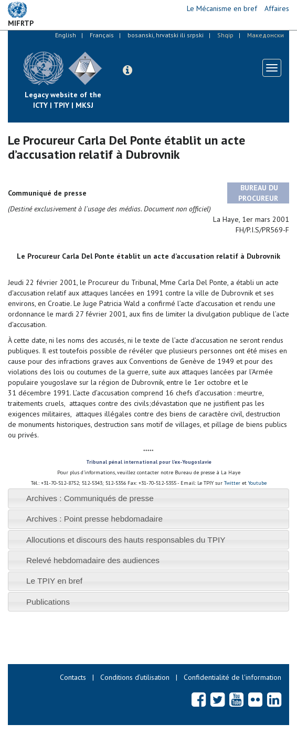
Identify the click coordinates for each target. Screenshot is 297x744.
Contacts (73, 677)
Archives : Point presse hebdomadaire (94, 518)
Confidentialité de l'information (232, 677)
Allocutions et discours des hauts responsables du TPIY (126, 539)
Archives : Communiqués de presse (90, 498)
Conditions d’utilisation (134, 677)
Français (102, 35)
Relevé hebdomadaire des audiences (93, 560)
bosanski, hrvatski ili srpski (166, 35)
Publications (48, 601)
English (65, 35)
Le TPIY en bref (54, 580)
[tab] (148, 498)
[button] (127, 70)
